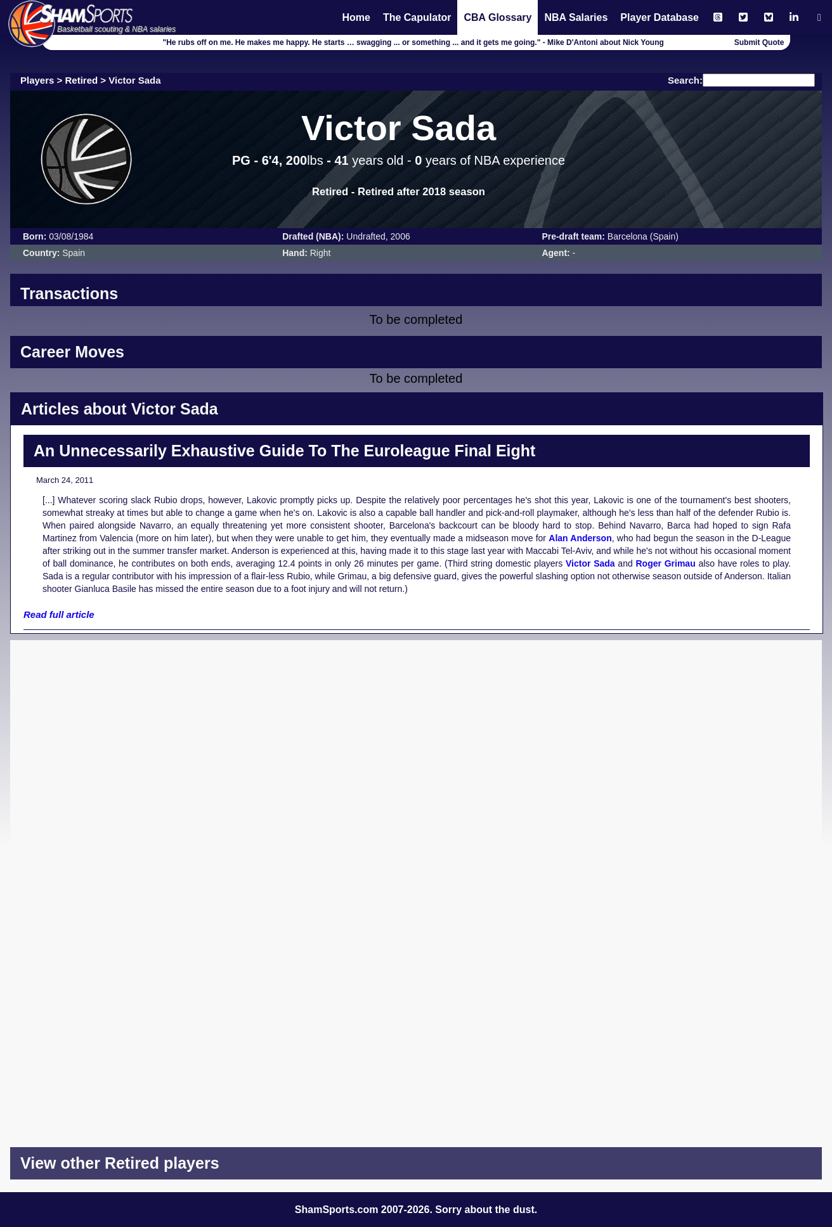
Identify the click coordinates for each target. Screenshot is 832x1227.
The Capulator (417, 17)
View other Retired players (119, 1163)
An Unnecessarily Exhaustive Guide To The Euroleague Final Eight (284, 450)
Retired (81, 80)
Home (356, 17)
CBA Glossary (497, 17)
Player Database (659, 17)
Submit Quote (759, 42)
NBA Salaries (576, 17)
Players (37, 80)
